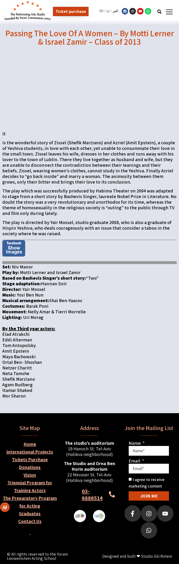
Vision (30, 475)
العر (115, 11)
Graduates (30, 513)
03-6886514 (92, 494)
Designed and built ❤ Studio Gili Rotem (137, 556)
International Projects (29, 452)
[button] (159, 11)
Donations (30, 467)
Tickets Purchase (30, 459)
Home (30, 444)
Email (135, 461)
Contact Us (29, 521)
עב (108, 11)
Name (135, 443)
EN (101, 11)
